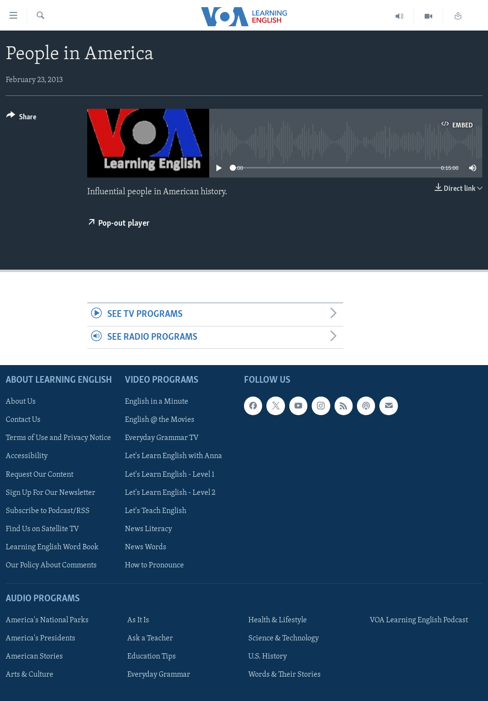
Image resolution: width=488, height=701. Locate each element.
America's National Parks (47, 620)
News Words (145, 547)
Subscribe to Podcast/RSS (48, 511)
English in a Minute (156, 402)
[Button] (21, 118)
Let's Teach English (155, 511)
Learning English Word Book (52, 547)
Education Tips (151, 656)
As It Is (138, 620)
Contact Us (23, 420)
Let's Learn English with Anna (173, 456)
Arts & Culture (29, 675)
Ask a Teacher (150, 638)
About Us (21, 402)
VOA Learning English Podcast (419, 620)
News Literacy (148, 529)
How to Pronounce (154, 565)
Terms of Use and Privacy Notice (58, 438)
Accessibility (27, 456)
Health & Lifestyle (277, 620)
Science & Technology (283, 638)
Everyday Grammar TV (162, 438)
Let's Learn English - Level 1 (169, 474)
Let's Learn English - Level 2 (170, 492)
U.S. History (267, 656)
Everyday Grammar (158, 675)
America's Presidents (40, 638)
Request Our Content (39, 474)
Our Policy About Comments (51, 565)
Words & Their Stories (284, 675)
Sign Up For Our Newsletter (50, 492)
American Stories (34, 656)
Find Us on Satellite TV (42, 529)
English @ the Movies (159, 420)
